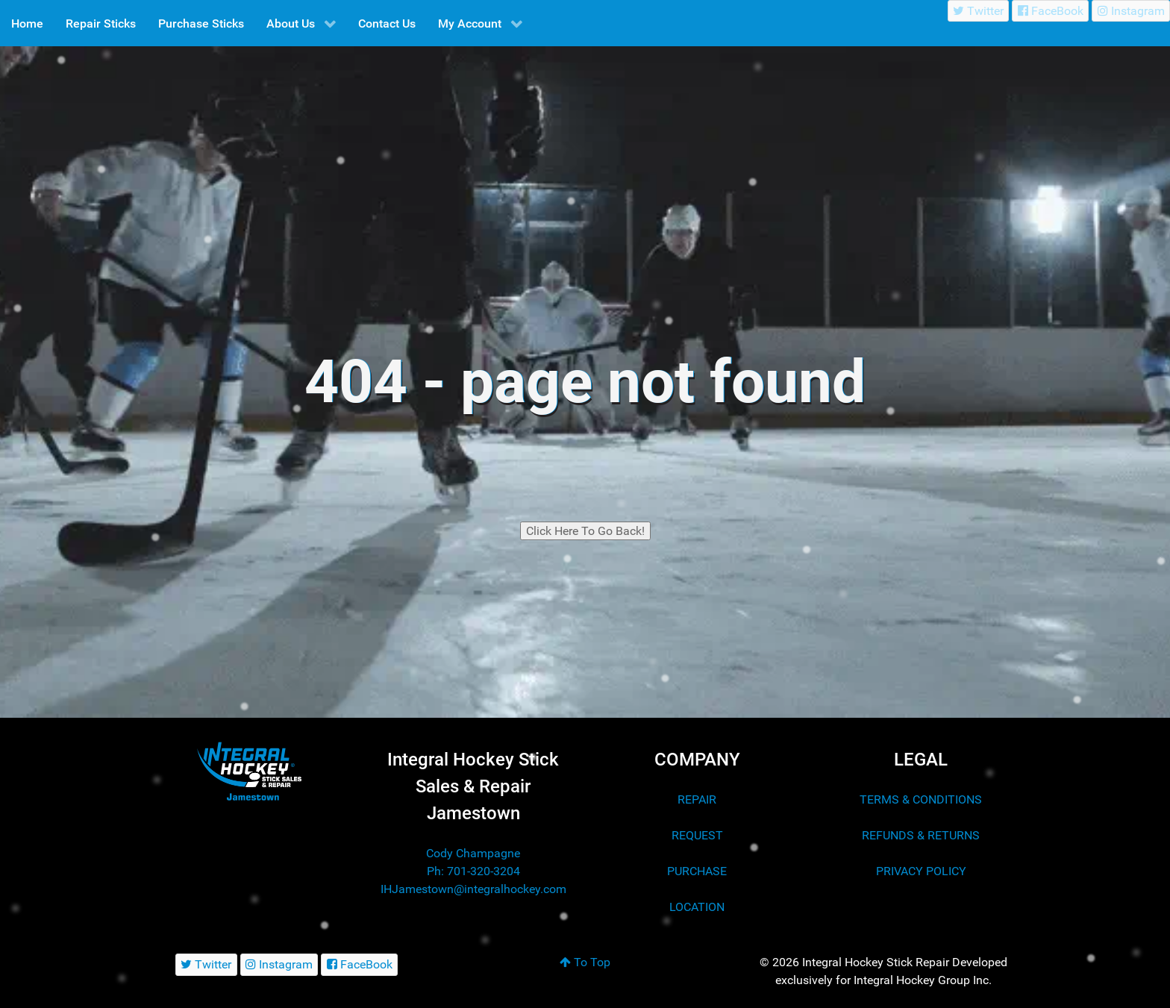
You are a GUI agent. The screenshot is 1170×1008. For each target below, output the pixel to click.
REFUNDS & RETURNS (921, 835)
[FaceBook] (1050, 11)
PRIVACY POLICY (921, 871)
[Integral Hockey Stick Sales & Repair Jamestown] (249, 771)
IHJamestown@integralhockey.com (473, 889)
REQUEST (697, 835)
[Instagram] (1131, 11)
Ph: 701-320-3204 (473, 871)
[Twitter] (979, 11)
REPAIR (697, 799)
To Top (585, 962)
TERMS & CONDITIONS (921, 799)
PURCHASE (697, 871)
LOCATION (697, 907)
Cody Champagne (473, 853)
